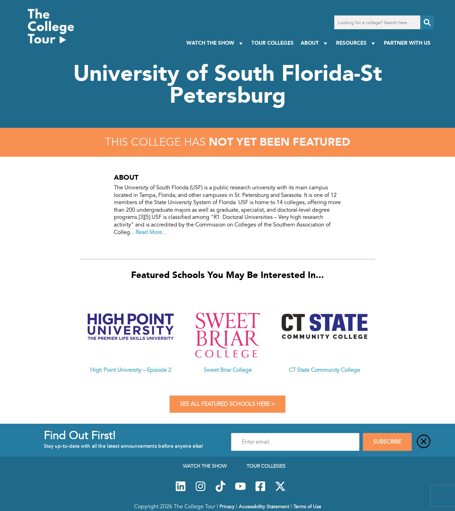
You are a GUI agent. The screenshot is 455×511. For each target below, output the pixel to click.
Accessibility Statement (264, 506)
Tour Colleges (272, 42)
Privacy (227, 506)
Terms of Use (307, 506)
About (315, 43)
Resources (356, 43)
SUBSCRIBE (387, 441)
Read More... (151, 232)
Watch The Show (215, 43)
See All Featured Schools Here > (227, 404)
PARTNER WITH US (407, 42)
